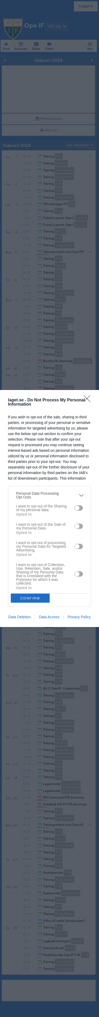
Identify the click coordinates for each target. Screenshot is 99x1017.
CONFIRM (30, 598)
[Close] (89, 400)
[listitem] (49, 495)
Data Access (49, 617)
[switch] (78, 507)
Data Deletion (19, 617)
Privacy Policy (79, 617)
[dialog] (49, 508)
